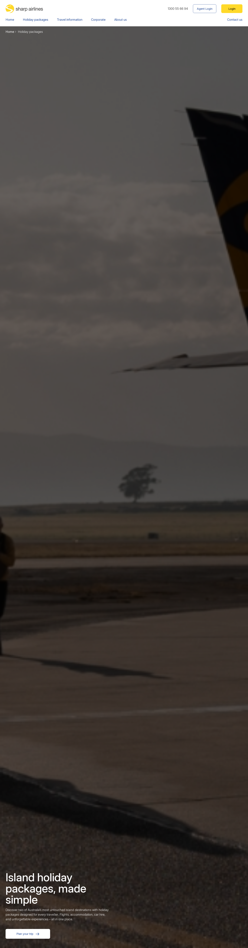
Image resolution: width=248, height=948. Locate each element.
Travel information (69, 20)
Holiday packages (35, 20)
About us (120, 20)
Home (10, 20)
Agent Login (204, 8)
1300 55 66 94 (178, 9)
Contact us (234, 20)
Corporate (98, 20)
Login (231, 8)
